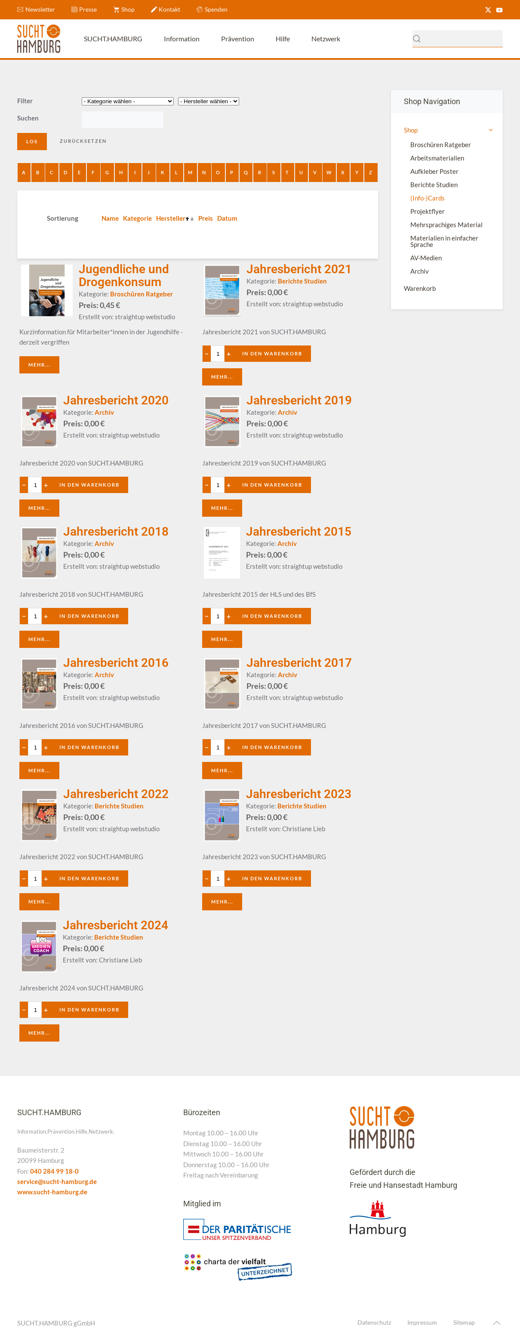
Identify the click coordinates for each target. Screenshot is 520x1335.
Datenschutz (374, 1322)
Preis (205, 218)
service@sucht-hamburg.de (57, 1181)
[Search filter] (122, 120)
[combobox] (457, 38)
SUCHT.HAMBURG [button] (113, 38)
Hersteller (170, 218)
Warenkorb (420, 288)
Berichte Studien (434, 184)
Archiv (419, 271)
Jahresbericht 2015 (298, 531)
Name (110, 218)
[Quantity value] (218, 353)
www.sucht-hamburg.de (52, 1192)
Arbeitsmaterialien (437, 158)
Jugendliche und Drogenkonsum (124, 275)
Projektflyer (427, 211)
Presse (84, 9)
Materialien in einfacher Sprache (444, 241)
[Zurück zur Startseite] (38, 38)
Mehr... (39, 364)
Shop (124, 9)
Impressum (422, 1322)
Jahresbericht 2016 (116, 663)
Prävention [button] (237, 38)
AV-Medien (426, 258)
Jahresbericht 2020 (116, 400)
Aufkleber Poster (434, 171)
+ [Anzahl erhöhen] (229, 353)
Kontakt (166, 9)
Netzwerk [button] (325, 38)
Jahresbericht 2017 (299, 663)
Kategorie (137, 218)
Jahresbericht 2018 (116, 531)
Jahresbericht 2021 (299, 269)
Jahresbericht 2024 (115, 925)
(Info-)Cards (427, 198)
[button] (497, 1323)
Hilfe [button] (283, 38)
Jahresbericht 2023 (298, 794)
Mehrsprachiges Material (446, 224)
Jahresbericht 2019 (299, 400)
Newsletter (36, 9)
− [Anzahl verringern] (207, 353)
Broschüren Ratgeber (440, 144)
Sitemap (464, 1322)
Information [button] (182, 38)
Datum (227, 218)
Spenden (212, 9)
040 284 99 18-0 (54, 1171)
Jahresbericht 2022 (116, 794)
